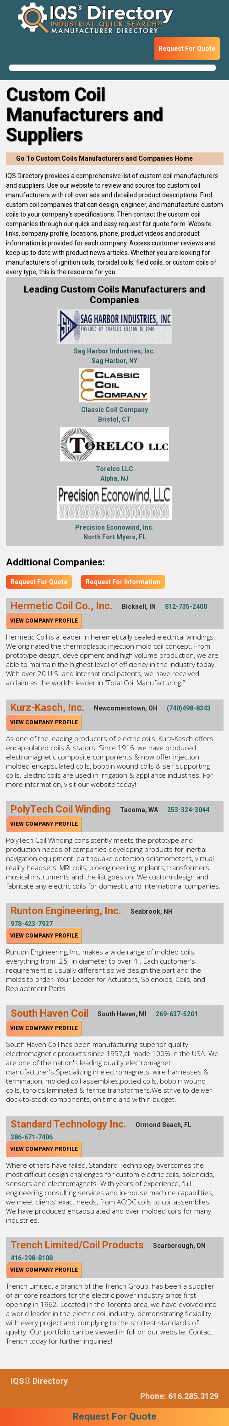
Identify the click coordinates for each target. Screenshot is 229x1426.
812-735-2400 (186, 606)
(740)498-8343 (189, 708)
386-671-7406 (32, 1137)
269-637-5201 (177, 1014)
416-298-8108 (32, 1258)
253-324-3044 (188, 809)
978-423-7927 (32, 923)
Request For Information (123, 582)
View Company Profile (44, 621)
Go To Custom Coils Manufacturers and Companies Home (104, 158)
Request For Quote (186, 48)
